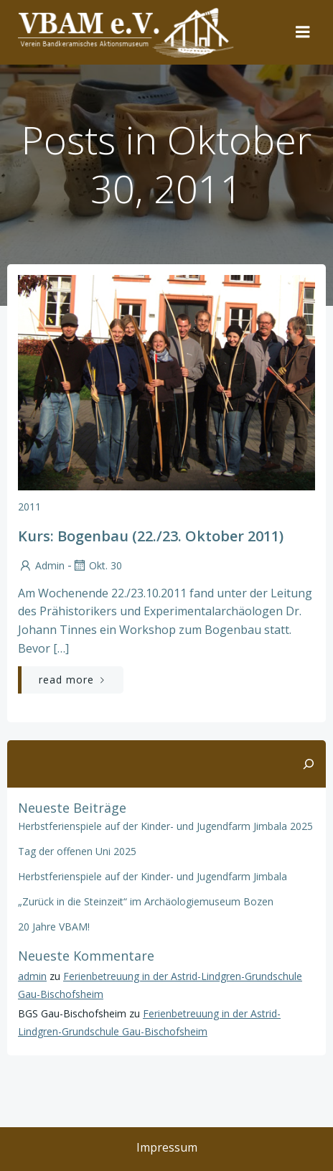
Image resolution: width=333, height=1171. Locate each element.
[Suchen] (308, 764)
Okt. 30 (97, 565)
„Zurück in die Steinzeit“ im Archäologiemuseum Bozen (145, 901)
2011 (29, 506)
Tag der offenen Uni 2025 (77, 851)
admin (41, 565)
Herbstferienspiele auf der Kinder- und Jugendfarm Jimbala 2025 (165, 826)
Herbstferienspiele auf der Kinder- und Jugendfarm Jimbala (152, 876)
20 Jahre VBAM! (54, 926)
